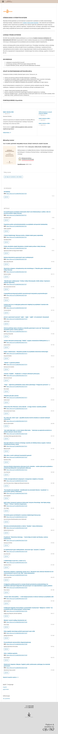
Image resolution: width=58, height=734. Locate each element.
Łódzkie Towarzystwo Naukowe (30, 22)
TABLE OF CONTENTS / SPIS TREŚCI (14, 177)
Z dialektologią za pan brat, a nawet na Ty (15, 560)
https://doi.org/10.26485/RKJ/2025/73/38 (16, 644)
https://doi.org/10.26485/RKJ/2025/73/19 (16, 421)
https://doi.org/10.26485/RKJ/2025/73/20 (16, 433)
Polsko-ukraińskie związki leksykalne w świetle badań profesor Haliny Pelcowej (24, 246)
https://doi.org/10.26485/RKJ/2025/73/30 (16, 551)
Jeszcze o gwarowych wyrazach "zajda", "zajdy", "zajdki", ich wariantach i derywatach (26, 317)
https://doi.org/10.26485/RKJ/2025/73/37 (16, 633)
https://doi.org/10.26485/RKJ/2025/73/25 (16, 493)
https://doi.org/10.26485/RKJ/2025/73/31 (16, 562)
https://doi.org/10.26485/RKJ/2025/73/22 (16, 457)
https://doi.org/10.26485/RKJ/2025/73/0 (16, 193)
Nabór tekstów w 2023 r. (44, 118)
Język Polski (6, 689)
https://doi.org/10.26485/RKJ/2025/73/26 (16, 506)
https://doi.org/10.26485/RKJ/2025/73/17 (16, 397)
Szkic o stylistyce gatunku (10, 653)
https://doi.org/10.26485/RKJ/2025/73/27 (16, 517)
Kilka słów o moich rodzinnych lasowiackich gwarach (17, 455)
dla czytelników (6, 698)
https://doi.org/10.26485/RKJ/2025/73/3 (16, 237)
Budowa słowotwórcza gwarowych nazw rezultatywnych (18, 257)
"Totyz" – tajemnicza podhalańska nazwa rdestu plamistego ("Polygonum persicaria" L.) (27, 384)
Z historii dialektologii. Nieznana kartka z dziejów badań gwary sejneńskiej (23, 235)
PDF (7, 197)
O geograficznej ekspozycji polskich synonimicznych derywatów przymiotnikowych (25, 293)
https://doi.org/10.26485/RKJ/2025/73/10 (16, 319)
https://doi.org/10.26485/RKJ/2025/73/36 (16, 622)
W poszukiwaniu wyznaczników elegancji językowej (17, 642)
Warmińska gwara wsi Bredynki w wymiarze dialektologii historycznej (22, 515)
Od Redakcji (7, 191)
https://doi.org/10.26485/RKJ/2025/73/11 (16, 331)
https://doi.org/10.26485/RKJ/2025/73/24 (16, 481)
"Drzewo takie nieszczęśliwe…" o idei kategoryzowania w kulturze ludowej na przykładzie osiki (29, 596)
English (5, 687)
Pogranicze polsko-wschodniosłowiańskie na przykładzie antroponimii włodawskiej (25, 224)
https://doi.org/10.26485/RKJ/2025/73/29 (16, 540)
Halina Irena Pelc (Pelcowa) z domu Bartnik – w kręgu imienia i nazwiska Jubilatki (25, 406)
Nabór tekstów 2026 (8, 112)
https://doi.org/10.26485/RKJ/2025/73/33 (16, 587)
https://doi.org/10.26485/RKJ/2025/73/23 (16, 470)
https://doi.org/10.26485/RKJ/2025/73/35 (16, 611)
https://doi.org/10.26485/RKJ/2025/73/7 (16, 284)
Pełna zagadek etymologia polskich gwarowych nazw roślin (19, 631)
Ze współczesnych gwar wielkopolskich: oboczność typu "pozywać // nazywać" (24, 549)
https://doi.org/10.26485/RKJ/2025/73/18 (16, 408)
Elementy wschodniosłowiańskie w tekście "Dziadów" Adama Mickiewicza (23, 526)
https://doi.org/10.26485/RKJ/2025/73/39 (16, 655)
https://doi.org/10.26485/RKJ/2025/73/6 (16, 272)
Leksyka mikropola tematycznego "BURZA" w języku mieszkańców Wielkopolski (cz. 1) (26, 340)
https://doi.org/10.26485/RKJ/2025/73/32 (16, 575)
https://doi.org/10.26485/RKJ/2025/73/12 (16, 342)
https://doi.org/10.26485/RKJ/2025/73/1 (16, 215)
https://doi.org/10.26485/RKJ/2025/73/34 (16, 598)
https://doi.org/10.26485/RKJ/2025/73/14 (16, 364)
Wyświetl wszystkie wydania (10, 677)
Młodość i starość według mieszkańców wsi (15, 620)
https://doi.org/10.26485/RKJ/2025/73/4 (16, 248)
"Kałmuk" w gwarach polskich (12, 362)
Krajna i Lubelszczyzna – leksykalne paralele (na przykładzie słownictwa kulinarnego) (26, 351)
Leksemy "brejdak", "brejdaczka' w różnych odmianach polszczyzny (21, 373)
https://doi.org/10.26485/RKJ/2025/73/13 (16, 353)
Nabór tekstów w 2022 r (44, 123)
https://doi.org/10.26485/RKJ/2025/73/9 (16, 308)
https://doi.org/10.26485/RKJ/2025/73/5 (16, 259)
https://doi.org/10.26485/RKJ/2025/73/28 (16, 528)
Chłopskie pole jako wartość (11, 395)
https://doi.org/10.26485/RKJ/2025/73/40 (16, 667)
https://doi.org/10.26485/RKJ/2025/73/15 (16, 375)
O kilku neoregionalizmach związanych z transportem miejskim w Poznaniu (23, 479)
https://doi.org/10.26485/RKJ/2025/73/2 (16, 226)
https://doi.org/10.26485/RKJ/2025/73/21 (16, 446)
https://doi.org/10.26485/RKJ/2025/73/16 (16, 386)
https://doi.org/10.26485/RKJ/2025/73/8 (16, 295)
